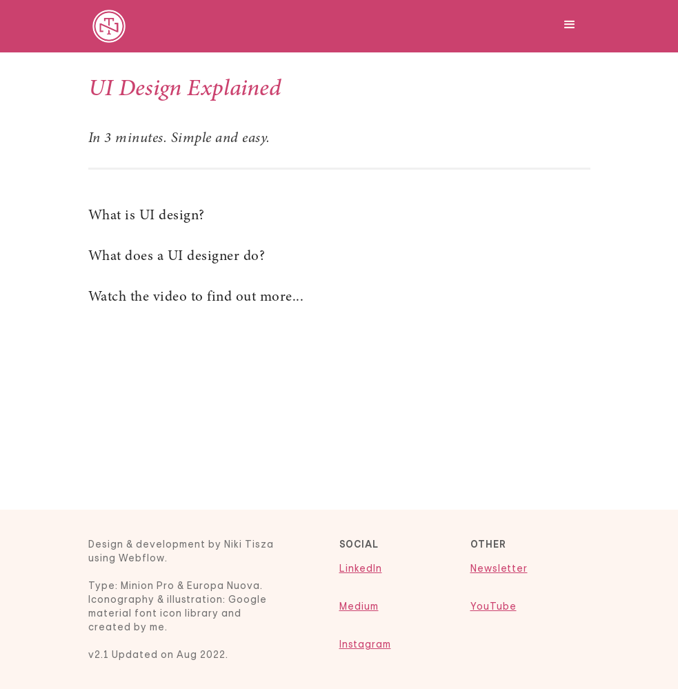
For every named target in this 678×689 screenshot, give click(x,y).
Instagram (365, 644)
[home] (109, 26)
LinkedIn (360, 568)
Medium (359, 606)
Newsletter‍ (499, 568)
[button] (569, 23)
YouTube (493, 606)
